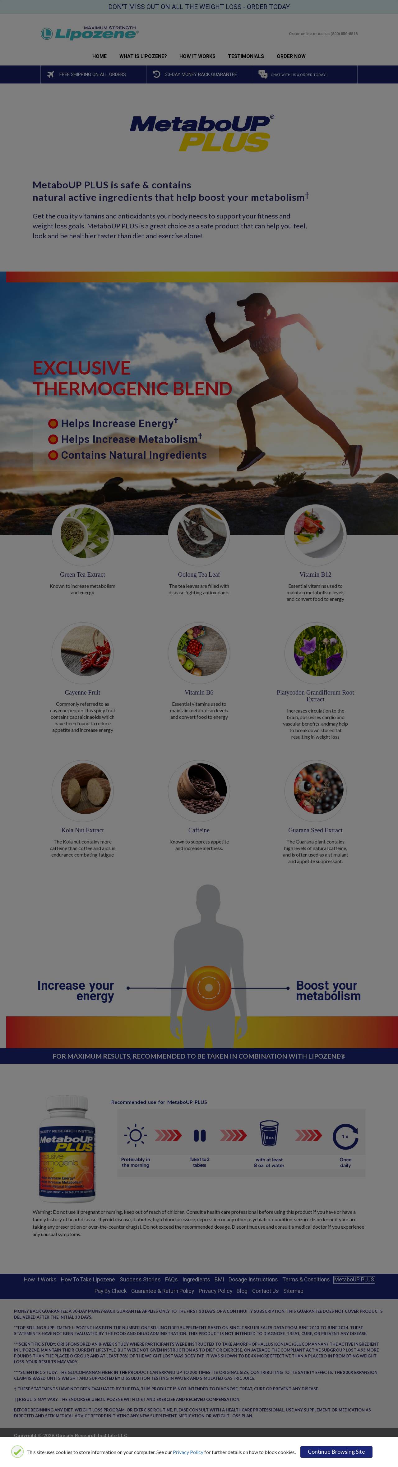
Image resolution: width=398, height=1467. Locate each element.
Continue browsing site (336, 1451)
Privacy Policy (188, 1452)
